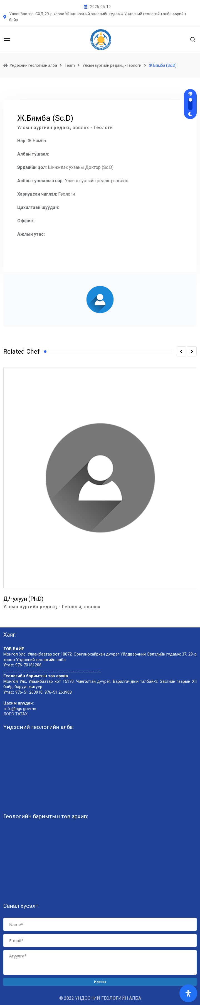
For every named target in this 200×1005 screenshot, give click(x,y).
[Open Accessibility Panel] (188, 993)
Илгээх (100, 982)
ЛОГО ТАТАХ (15, 713)
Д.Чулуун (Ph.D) (23, 598)
